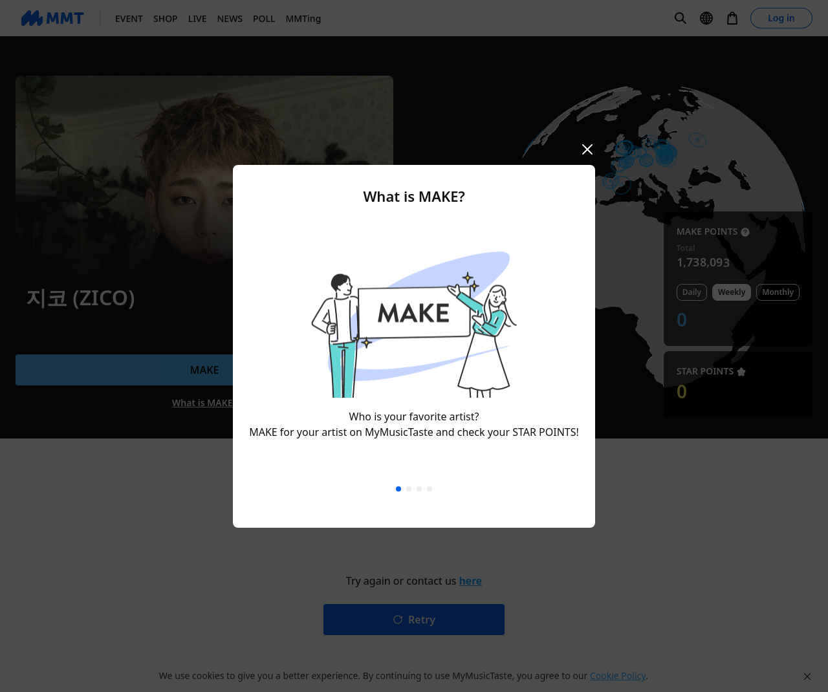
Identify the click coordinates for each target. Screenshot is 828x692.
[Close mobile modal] (587, 149)
